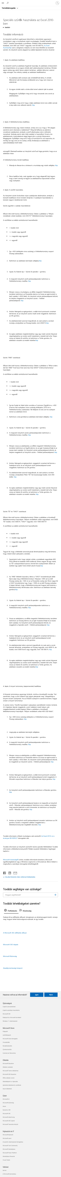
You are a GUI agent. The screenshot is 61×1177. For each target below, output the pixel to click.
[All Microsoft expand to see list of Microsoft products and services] (3, 3)
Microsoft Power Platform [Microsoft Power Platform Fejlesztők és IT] (10, 1153)
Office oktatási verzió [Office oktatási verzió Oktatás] (8, 1078)
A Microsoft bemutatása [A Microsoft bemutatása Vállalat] (9, 1174)
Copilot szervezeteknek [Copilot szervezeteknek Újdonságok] (9, 1006)
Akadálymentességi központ (12, 968)
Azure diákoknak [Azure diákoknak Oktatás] (7, 1089)
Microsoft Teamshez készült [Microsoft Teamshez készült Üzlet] (10, 1124)
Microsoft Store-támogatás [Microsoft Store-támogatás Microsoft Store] (10, 1038)
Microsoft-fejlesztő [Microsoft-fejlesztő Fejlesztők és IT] (8, 1135)
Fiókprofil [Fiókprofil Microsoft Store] (5, 1031)
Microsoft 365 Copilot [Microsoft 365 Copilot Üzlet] (9, 1121)
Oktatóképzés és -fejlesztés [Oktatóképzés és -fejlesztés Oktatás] (10, 1081)
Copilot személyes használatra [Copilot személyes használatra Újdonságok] (11, 1010)
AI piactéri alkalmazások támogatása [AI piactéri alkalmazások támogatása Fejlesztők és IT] (13, 1142)
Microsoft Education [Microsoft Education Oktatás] (8, 1063)
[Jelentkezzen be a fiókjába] (57, 3)
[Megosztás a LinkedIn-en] (8, 872)
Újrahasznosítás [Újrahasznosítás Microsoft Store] (7, 1049)
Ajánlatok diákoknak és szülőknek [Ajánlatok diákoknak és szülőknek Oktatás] (12, 1085)
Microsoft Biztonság (10, 956)
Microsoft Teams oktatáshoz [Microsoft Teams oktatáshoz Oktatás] (10, 1070)
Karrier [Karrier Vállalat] (4, 1170)
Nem (51, 995)
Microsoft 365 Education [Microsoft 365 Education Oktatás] (9, 1074)
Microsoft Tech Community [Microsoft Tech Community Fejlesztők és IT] (10, 1145)
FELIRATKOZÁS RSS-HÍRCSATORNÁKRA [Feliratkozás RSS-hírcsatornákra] (20, 877)
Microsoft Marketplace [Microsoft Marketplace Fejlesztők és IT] (9, 1149)
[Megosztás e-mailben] (14, 872)
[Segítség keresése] (8, 3)
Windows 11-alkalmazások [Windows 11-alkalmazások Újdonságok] (10, 1021)
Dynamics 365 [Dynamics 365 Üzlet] (6, 1110)
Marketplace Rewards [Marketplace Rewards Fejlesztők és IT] (9, 1156)
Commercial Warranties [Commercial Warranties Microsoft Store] (9, 1053)
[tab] (11, 911)
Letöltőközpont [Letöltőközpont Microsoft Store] (7, 1035)
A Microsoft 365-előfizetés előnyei (15, 933)
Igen (36, 995)
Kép (33, 105)
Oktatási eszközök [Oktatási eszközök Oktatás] (8, 1067)
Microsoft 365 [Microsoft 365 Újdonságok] (6, 1014)
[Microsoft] (30, 1)
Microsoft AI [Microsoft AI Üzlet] (6, 1099)
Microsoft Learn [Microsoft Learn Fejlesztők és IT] (7, 1138)
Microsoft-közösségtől (11, 860)
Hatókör (7, 27)
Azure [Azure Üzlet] (4, 1106)
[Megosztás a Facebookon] (4, 872)
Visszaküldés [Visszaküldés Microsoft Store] (6, 1042)
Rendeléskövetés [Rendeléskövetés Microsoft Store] (7, 1046)
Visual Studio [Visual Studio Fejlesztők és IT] (6, 1160)
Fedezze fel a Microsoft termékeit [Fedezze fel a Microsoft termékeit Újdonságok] (12, 1017)
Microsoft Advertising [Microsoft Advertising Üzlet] (9, 1117)
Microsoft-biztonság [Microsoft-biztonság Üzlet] (8, 1102)
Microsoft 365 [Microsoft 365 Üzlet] (6, 1113)
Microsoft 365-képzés (10, 944)
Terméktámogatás (9, 8)
